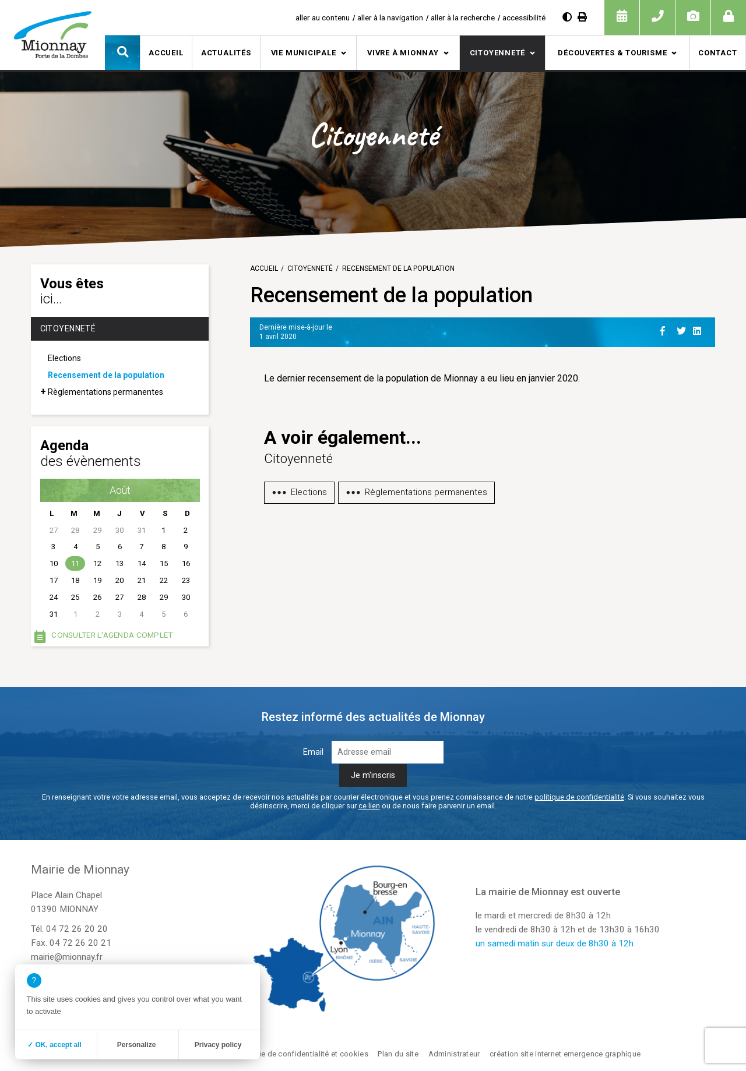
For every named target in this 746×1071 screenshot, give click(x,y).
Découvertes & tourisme (612, 52)
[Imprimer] (582, 17)
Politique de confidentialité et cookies (301, 1053)
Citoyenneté (498, 52)
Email (313, 752)
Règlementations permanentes (105, 392)
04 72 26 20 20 (77, 929)
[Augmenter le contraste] (567, 17)
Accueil (166, 52)
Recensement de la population (106, 375)
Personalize (136, 1045)
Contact (717, 52)
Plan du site (398, 1053)
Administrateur (454, 1053)
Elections (64, 358)
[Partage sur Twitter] (682, 329)
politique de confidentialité (579, 797)
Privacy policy (218, 1045)
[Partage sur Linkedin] (699, 329)
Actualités (226, 52)
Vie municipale (303, 52)
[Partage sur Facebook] (666, 329)
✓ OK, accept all (54, 1045)
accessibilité (524, 17)
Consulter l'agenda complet (112, 634)
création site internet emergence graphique (565, 1053)
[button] (122, 52)
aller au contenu (322, 17)
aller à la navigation (390, 17)
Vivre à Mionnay (403, 52)
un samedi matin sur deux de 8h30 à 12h (555, 943)
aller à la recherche (463, 17)
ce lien (369, 805)
